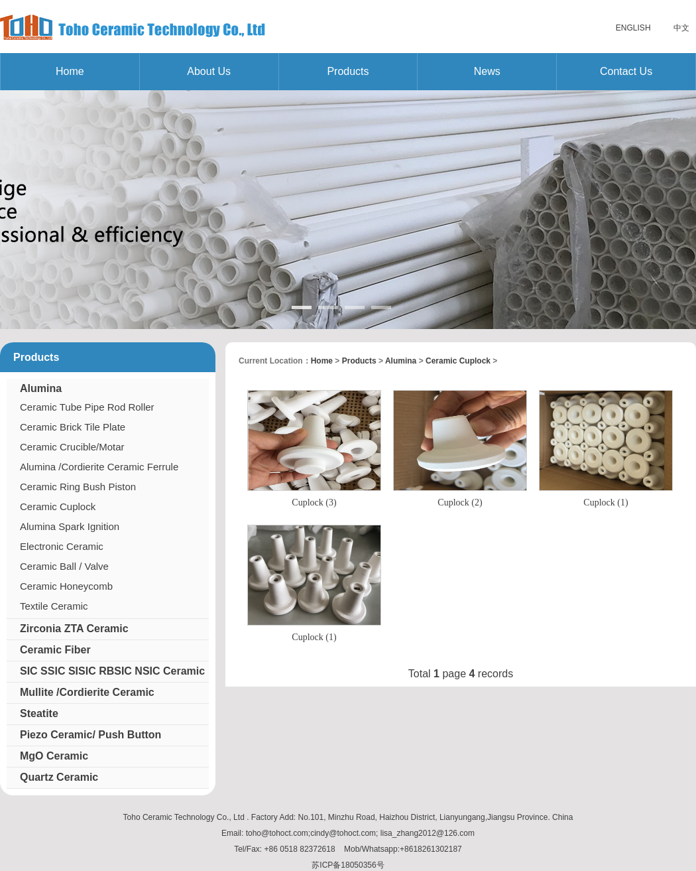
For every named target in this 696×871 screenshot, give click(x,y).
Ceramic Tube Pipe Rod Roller (87, 407)
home (322, 361)
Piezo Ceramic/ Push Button (90, 734)
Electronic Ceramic (61, 546)
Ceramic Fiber (55, 649)
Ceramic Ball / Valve (64, 566)
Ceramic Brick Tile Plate (72, 427)
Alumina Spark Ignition (69, 526)
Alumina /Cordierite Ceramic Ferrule (99, 466)
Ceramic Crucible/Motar (72, 446)
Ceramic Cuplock (57, 506)
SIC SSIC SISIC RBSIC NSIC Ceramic (112, 671)
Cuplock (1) (605, 502)
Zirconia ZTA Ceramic (74, 628)
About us (209, 71)
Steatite (39, 713)
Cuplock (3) (314, 502)
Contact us (626, 71)
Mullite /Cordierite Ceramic (87, 692)
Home (70, 71)
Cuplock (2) (459, 502)
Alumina (41, 388)
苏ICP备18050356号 (348, 865)
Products (348, 71)
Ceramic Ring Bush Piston (78, 486)
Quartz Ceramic (59, 777)
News (487, 71)
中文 (681, 28)
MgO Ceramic (54, 756)
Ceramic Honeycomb (66, 586)
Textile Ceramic (54, 606)
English (633, 28)
